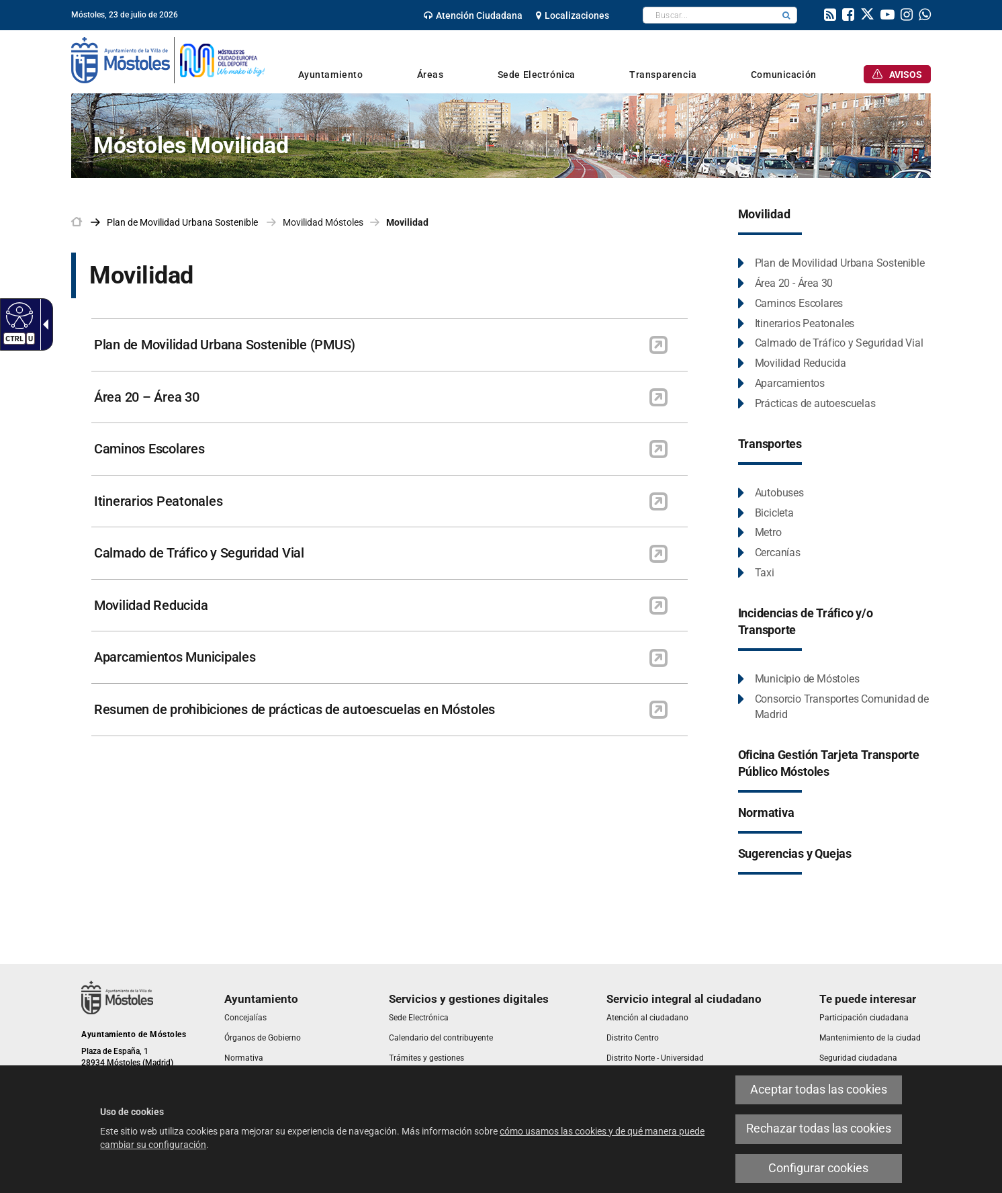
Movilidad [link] (407, 222)
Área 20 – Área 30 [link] (146, 397)
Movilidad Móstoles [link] (323, 222)
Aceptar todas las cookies (818, 1089)
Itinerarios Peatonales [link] (158, 501)
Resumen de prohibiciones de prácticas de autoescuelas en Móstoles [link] (294, 709)
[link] (473, 15)
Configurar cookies (818, 1168)
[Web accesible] (18, 315)
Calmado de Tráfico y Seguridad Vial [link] (199, 553)
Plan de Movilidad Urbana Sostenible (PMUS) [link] (224, 345)
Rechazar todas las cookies (818, 1128)
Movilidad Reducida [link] (151, 605)
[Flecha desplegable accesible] (43, 324)
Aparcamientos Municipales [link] (175, 657)
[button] (786, 15)
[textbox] (709, 15)
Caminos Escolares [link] (149, 449)
